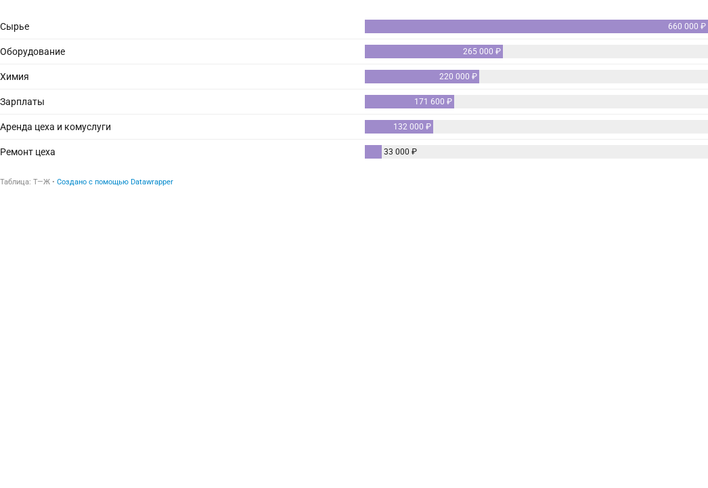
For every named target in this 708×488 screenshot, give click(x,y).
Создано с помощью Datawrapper (115, 182)
